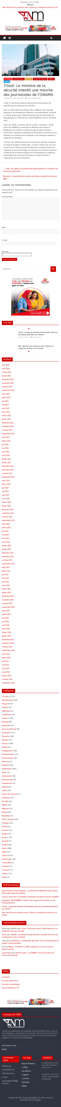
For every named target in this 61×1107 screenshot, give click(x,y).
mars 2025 (6, 412)
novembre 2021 (8, 557)
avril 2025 (5, 408)
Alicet (4, 935)
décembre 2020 (8, 596)
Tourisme (5, 866)
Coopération (7, 715)
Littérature (6, 798)
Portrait (5, 827)
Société (5, 845)
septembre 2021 (8, 564)
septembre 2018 (8, 683)
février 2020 (6, 632)
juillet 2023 (6, 484)
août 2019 (6, 654)
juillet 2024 (6, 441)
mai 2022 (5, 535)
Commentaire (8, 197)
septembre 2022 (8, 520)
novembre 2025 (8, 383)
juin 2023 (5, 488)
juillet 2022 (6, 528)
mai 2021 (5, 578)
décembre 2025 (8, 379)
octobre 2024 (7, 430)
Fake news (6, 762)
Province (5, 830)
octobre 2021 (7, 560)
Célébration (6, 711)
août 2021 (6, 567)
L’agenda (25, 1075)
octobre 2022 (7, 517)
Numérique (6, 816)
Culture (5, 718)
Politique (5, 823)
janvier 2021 (6, 593)
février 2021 (6, 589)
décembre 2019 (8, 640)
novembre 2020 (8, 600)
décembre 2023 (8, 466)
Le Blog (25, 1067)
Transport (6, 870)
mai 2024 (5, 448)
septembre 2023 (8, 477)
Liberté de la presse (9, 794)
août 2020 (6, 611)
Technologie (6, 859)
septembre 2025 (8, 390)
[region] (30, 28)
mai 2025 (5, 405)
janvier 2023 (6, 506)
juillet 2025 (6, 398)
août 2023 (6, 481)
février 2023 (6, 502)
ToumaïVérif (6, 863)
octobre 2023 (7, 473)
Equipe (4, 1049)
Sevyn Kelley (7, 953)
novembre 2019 (8, 643)
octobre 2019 (7, 647)
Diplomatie (6, 726)
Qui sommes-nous (9, 1046)
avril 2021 (5, 582)
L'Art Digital (36, 1100)
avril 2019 (5, 669)
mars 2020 (6, 629)
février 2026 (6, 372)
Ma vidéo (5, 801)
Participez (26, 1082)
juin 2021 (5, 575)
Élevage (5, 740)
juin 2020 (5, 618)
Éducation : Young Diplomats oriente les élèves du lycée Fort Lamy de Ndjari (30, 177)
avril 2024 (5, 452)
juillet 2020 (6, 614)
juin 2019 (5, 661)
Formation (6, 765)
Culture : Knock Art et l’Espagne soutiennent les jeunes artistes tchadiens (30, 897)
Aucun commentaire (33, 98)
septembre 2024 (8, 434)
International (7, 783)
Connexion (6, 977)
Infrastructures (8, 780)
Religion (5, 834)
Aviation (5, 707)
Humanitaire (6, 776)
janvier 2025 (6, 419)
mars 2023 (6, 499)
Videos (4, 877)
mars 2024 (6, 455)
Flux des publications (10, 981)
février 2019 (6, 676)
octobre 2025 (7, 387)
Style (4, 852)
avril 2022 (5, 538)
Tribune (5, 874)
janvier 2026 (6, 376)
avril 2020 (5, 625)
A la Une (7, 79)
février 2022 (6, 546)
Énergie (4, 747)
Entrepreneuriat (8, 754)
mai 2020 (5, 622)
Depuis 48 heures (28, 1064)
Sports (4, 848)
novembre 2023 (8, 470)
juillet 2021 (6, 571)
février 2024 (6, 459)
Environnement (7, 758)
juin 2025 (5, 401)
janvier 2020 (6, 636)
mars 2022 (6, 542)
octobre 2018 (7, 679)
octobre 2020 (7, 603)
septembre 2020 (8, 607)
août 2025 (6, 394)
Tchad (7, 81)
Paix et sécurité (8, 819)
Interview (5, 787)
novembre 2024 (8, 426)
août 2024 (6, 437)
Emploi (4, 744)
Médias (51, 79)
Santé (4, 837)
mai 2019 (5, 665)
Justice (4, 791)
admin (21, 98)
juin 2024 (5, 445)
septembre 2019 (8, 650)
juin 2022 (5, 531)
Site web (5, 252)
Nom (4, 228)
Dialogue (5, 722)
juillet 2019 (6, 658)
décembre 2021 (8, 553)
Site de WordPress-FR (10, 988)
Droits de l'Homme (40, 79)
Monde (4, 812)
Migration (5, 809)
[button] (30, 28)
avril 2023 (5, 495)
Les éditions (26, 1071)
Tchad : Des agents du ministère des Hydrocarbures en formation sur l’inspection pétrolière (30, 170)
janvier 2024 (6, 463)
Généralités (6, 769)
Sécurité (5, 841)
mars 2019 (6, 672)
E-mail (5, 240)
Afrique (28, 79)
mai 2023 (5, 491)
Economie (5, 733)
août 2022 (6, 524)
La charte (25, 1078)
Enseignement (7, 751)
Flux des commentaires (11, 984)
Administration (18, 79)
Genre (4, 772)
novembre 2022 (8, 513)
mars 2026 (6, 369)
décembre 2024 (8, 423)
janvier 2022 (6, 549)
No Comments (36, 337)
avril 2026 (5, 365)
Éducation (5, 736)
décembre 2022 (8, 510)
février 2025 (6, 416)
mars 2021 (6, 585)
